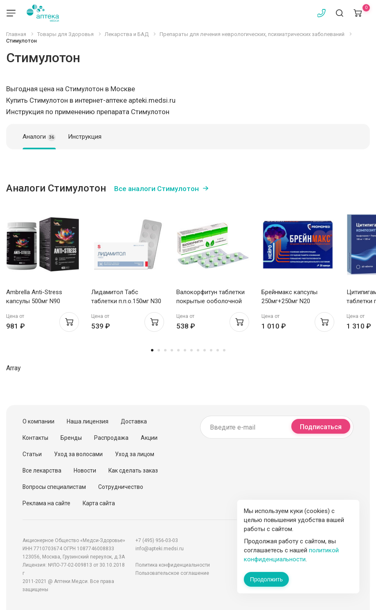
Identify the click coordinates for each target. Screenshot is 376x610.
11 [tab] (217, 350)
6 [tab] (185, 350)
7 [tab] (191, 350)
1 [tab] (152, 350)
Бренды (71, 437)
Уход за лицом (134, 454)
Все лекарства (42, 470)
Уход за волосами (78, 454)
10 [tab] (211, 350)
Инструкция (84, 136)
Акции (149, 437)
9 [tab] (204, 350)
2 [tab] (159, 350)
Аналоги (39, 137)
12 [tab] (224, 350)
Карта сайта (99, 503)
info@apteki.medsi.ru (159, 548)
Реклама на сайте (46, 503)
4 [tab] (172, 350)
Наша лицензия (87, 421)
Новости (85, 470)
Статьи (32, 454)
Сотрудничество (120, 487)
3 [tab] (165, 350)
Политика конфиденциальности (172, 565)
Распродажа (111, 437)
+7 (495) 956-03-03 (156, 540)
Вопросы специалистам (54, 487)
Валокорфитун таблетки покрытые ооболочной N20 (210, 301)
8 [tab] (198, 350)
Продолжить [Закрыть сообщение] (266, 579)
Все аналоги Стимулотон (156, 189)
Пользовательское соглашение (172, 573)
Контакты (35, 437)
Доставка (134, 421)
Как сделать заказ (133, 470)
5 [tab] (178, 350)
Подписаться (321, 427)
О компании (38, 421)
